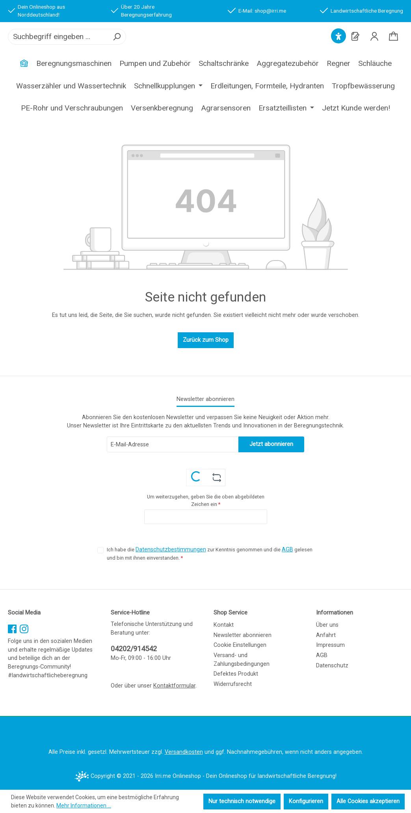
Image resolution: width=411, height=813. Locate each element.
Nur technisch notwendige (241, 801)
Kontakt (224, 625)
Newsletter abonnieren (243, 635)
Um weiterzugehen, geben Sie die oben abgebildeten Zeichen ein (205, 500)
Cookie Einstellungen (240, 645)
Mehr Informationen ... (83, 805)
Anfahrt (326, 635)
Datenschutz (332, 665)
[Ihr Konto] (374, 46)
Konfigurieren (306, 801)
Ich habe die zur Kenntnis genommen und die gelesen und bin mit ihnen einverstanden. (209, 553)
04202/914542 (134, 649)
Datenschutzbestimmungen (171, 550)
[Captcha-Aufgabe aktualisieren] (216, 477)
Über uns (327, 625)
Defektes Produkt (236, 674)
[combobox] (58, 46)
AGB (287, 550)
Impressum (330, 645)
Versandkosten (184, 752)
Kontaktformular (174, 685)
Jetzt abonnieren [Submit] (271, 444)
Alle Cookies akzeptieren (368, 801)
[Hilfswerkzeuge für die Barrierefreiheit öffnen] (338, 46)
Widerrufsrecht (233, 684)
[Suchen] (117, 46)
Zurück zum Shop (206, 360)
